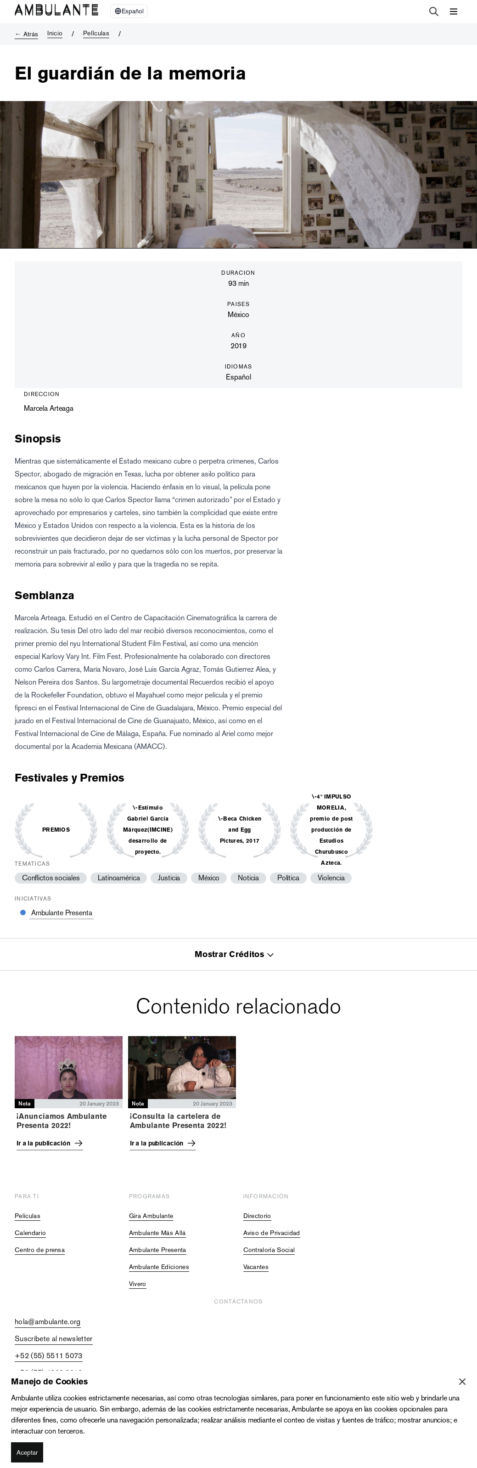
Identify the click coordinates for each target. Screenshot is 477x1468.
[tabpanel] (238, 1096)
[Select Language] (129, 11)
